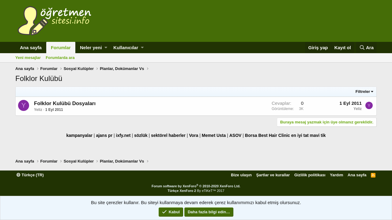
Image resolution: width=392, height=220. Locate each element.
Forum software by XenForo (196, 186)
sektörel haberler (168, 135)
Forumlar (61, 47)
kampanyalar (79, 135)
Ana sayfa (31, 47)
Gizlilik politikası (310, 175)
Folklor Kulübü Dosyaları (65, 103)
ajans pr (104, 135)
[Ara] (366, 47)
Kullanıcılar (125, 47)
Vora (193, 135)
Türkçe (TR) (30, 175)
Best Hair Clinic (274, 135)
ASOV (235, 135)
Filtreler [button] (363, 91)
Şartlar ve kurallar (273, 175)
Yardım (336, 175)
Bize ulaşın (241, 175)
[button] (106, 47)
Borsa (251, 135)
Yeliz (38, 110)
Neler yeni (91, 47)
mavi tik (318, 135)
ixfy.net (123, 135)
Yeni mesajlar (28, 57)
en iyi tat (300, 135)
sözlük (141, 135)
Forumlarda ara (60, 57)
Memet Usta (214, 135)
